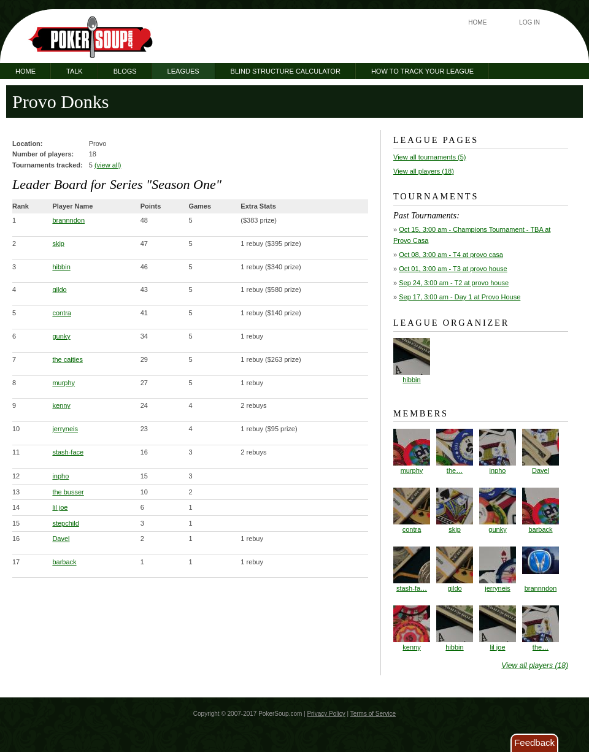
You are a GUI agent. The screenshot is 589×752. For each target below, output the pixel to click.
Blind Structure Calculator (286, 71)
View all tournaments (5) (429, 157)
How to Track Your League (422, 71)
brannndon (68, 220)
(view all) (107, 165)
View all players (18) (423, 171)
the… (454, 451)
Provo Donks (60, 101)
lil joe (59, 507)
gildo (59, 289)
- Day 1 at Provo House (459, 297)
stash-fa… (411, 569)
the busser (67, 492)
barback (64, 562)
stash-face (67, 452)
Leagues (183, 71)
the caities (67, 359)
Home (477, 22)
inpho (60, 476)
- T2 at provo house (454, 282)
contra (61, 313)
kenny (61, 405)
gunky (61, 336)
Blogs (125, 71)
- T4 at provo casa (451, 254)
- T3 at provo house (453, 268)
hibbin (61, 266)
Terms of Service (373, 713)
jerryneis (65, 428)
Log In (529, 22)
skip (58, 243)
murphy (63, 382)
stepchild (65, 523)
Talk (74, 71)
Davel (60, 538)
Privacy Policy (326, 713)
